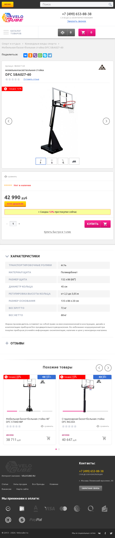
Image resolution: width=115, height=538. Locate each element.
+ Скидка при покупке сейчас (57, 211)
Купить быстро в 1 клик (57, 232)
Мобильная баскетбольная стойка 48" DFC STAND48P (28, 420)
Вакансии (6, 489)
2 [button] (59, 449)
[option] (57, 121)
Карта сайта (22, 489)
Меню (7, 4)
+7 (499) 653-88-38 (76, 14)
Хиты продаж (20, 484)
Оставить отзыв (31, 79)
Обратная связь (90, 488)
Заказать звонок (76, 21)
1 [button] (56, 449)
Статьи (5, 484)
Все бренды (38, 484)
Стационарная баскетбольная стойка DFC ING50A (83, 420)
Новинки (54, 484)
